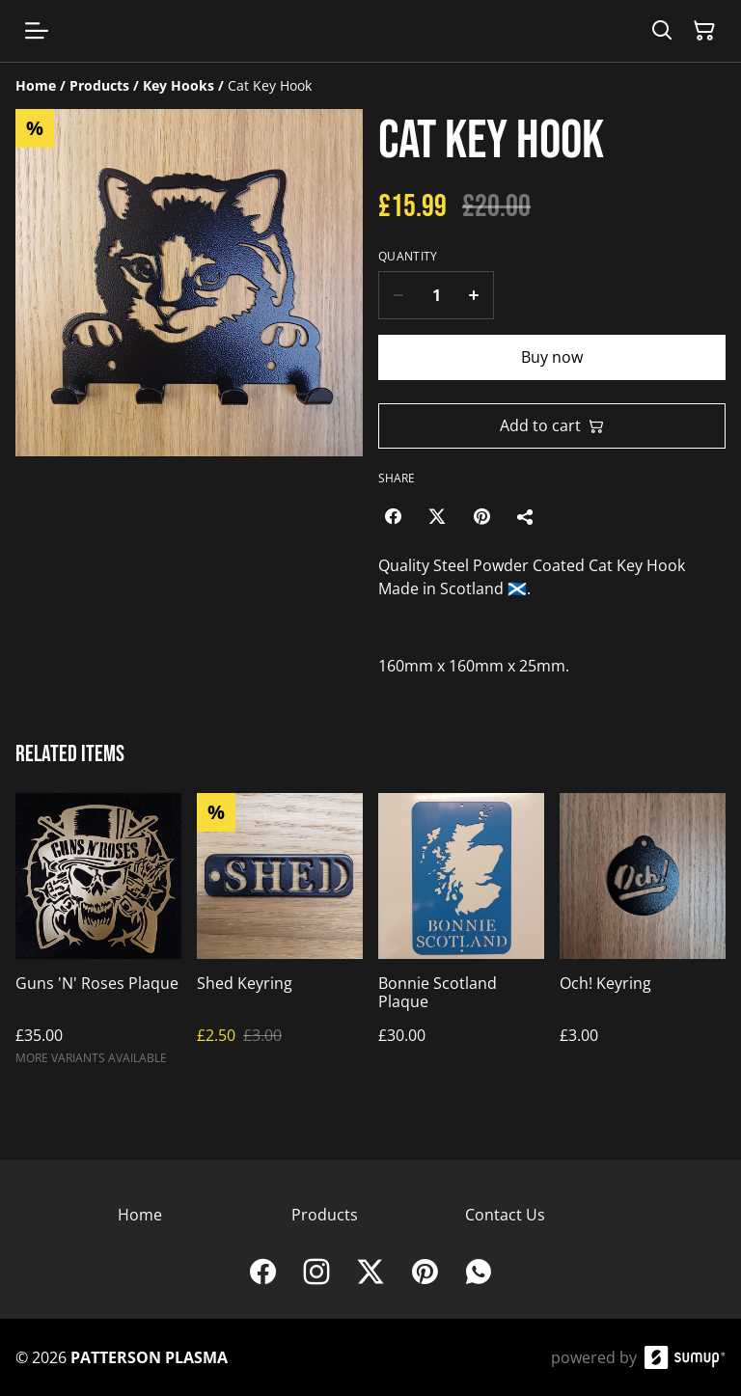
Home (140, 1214)
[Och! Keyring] (643, 938)
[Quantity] (436, 295)
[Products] (99, 85)
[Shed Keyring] (280, 938)
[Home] (35, 85)
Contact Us (505, 1214)
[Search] (662, 31)
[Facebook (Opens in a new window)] (392, 516)
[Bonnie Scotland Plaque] (461, 938)
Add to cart (552, 425)
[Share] (525, 516)
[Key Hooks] (178, 85)
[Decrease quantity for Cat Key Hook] (398, 295)
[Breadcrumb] (370, 86)
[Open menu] (36, 31)
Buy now (552, 357)
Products (324, 1214)
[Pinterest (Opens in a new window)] (481, 516)
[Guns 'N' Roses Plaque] (98, 938)
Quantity (407, 256)
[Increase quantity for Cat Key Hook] (474, 295)
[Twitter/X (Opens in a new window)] (437, 516)
